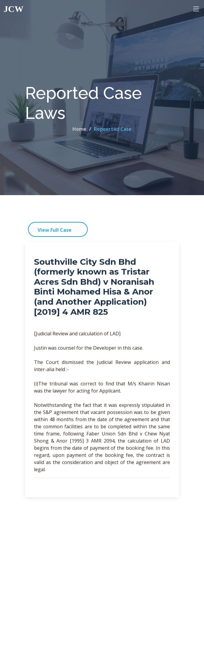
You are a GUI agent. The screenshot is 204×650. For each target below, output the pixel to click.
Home (79, 129)
